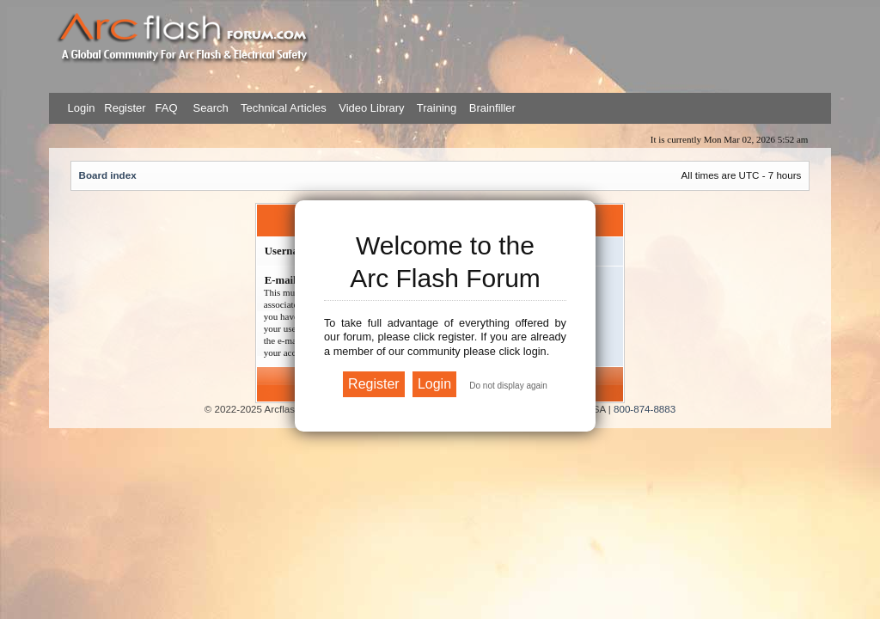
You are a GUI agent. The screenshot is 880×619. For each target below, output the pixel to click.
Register (123, 107)
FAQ (165, 107)
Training (436, 107)
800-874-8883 (644, 408)
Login (81, 107)
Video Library (371, 107)
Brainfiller (492, 107)
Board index (108, 175)
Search (209, 107)
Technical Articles (284, 107)
